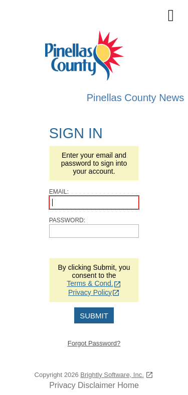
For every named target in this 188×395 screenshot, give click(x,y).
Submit (94, 315)
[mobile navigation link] (170, 16)
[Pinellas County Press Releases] (94, 57)
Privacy (62, 385)
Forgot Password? (94, 343)
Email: (59, 191)
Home (128, 385)
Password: (67, 220)
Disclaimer (96, 385)
